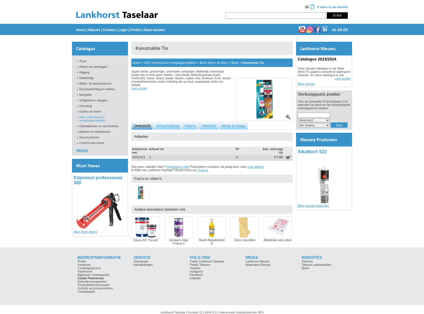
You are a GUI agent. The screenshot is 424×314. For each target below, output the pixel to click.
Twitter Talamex (200, 264)
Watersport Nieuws (258, 264)
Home (80, 30)
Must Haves (88, 165)
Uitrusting (85, 106)
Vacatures (84, 264)
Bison (235, 62)
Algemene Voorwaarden (94, 274)
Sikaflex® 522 (312, 151)
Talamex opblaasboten (317, 264)
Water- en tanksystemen (95, 83)
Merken (82, 150)
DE (345, 30)
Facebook (196, 274)
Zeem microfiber (245, 240)
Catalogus (85, 48)
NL (334, 30)
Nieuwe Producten (318, 139)
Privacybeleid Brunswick (94, 285)
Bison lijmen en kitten (214, 62)
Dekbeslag (86, 78)
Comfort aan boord (91, 143)
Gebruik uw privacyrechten (95, 288)
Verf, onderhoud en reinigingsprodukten (92, 118)
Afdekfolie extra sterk (278, 240)
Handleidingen (143, 264)
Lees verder (139, 88)
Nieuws (94, 30)
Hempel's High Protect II (178, 241)
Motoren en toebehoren (94, 131)
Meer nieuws (306, 83)
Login (122, 30)
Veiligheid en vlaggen (93, 100)
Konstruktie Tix (253, 62)
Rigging (84, 72)
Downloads (141, 261)
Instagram (196, 271)
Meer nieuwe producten (313, 205)
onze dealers (255, 166)
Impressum (85, 271)
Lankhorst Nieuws (318, 48)
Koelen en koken (90, 111)
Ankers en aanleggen (93, 66)
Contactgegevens (89, 268)
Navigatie (85, 94)
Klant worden (154, 30)
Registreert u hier (177, 166)
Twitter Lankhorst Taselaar (207, 261)
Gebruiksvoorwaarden (92, 281)
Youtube (195, 268)
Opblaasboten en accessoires (98, 126)
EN (339, 30)
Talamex (307, 261)
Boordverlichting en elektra (97, 89)
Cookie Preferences (91, 278)
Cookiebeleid (86, 291)
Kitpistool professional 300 (98, 180)
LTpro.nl (202, 170)
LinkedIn (195, 278)
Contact (109, 30)
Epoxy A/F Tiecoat (146, 240)
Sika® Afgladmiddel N (212, 241)
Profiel (135, 30)
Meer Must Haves (85, 231)
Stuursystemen (89, 137)
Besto (305, 268)
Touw (82, 61)
